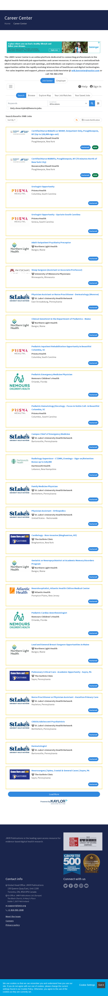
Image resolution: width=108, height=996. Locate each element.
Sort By (11, 120)
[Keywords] (27, 103)
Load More (54, 794)
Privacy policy (13, 925)
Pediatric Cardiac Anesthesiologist (49, 612)
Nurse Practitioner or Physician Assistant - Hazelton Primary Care (65, 697)
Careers (10, 920)
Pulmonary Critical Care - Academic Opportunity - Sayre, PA (61, 671)
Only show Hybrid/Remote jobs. (26, 108)
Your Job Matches (63, 95)
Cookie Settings (87, 985)
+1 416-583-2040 (14, 910)
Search (21, 95)
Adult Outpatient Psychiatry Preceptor (51, 242)
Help (83, 86)
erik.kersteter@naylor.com (85, 70)
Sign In (95, 86)
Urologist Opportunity (43, 186)
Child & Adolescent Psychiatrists (48, 721)
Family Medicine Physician (45, 486)
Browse (31, 95)
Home (7, 23)
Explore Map (45, 95)
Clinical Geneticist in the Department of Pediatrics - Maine (61, 318)
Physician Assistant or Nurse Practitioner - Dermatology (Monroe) (65, 294)
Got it (101, 985)
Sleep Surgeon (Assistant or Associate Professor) (57, 269)
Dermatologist (39, 746)
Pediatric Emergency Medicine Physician (52, 374)
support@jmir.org (16, 905)
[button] (98, 103)
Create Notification (91, 120)
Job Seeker (47, 80)
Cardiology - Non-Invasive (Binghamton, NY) (54, 535)
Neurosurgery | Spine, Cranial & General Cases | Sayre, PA (60, 770)
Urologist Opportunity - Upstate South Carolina (56, 214)
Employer (61, 80)
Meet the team (13, 916)
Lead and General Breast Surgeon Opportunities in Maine (60, 644)
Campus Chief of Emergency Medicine (51, 434)
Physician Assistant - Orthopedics (49, 510)
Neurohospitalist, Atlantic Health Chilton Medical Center (61, 588)
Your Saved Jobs (82, 95)
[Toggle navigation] (11, 86)
